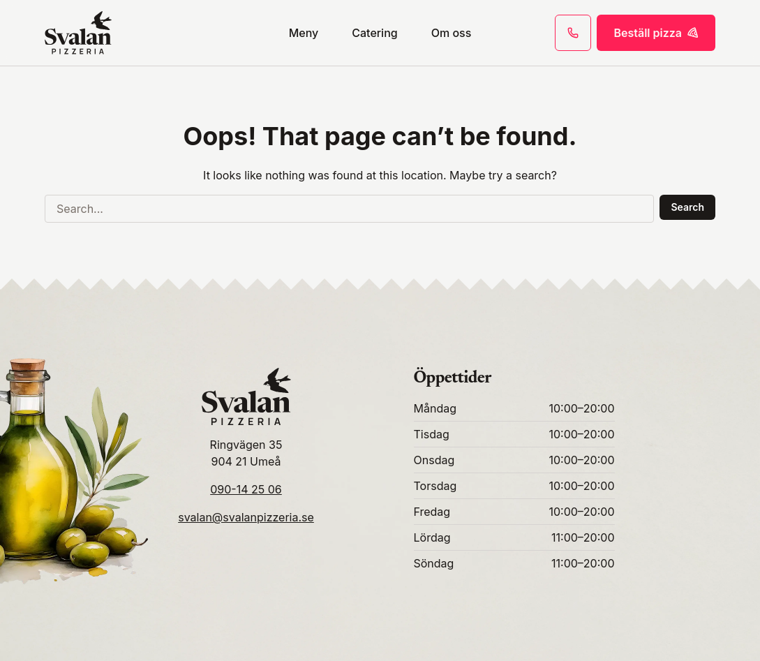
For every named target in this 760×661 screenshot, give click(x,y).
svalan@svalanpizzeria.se (246, 517)
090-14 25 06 (246, 489)
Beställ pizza (656, 33)
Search (687, 207)
